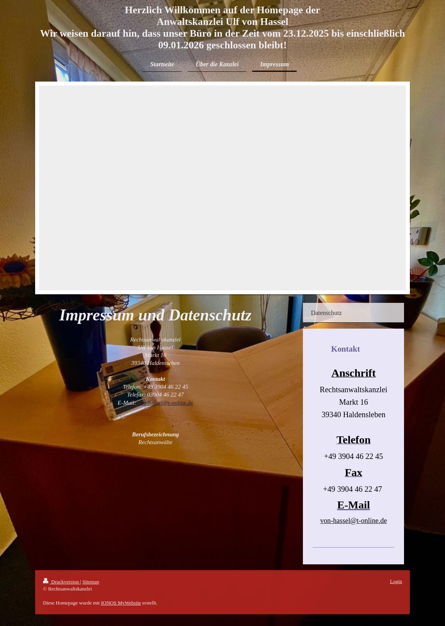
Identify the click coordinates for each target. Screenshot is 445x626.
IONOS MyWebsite (121, 603)
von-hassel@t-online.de (166, 403)
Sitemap (90, 582)
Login (396, 581)
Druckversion (61, 582)
